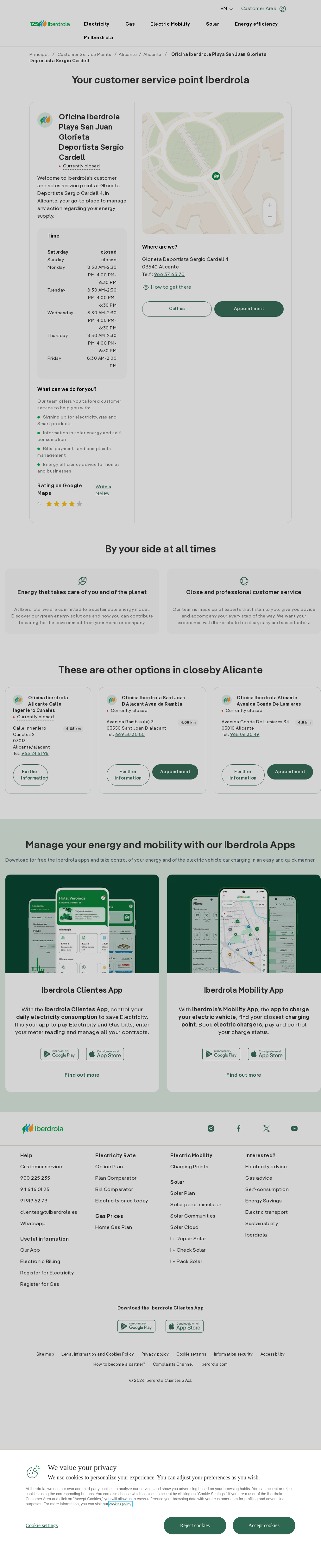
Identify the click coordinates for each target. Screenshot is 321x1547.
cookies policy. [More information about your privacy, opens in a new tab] (120, 1523)
